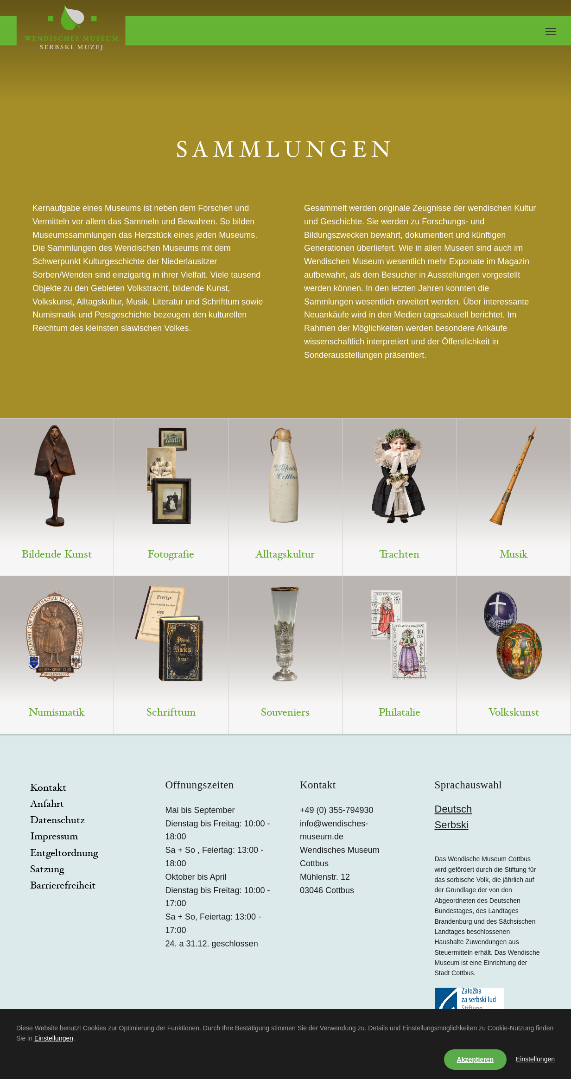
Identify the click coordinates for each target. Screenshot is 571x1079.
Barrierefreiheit (62, 886)
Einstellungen (53, 1038)
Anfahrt (47, 805)
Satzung (47, 870)
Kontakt (48, 788)
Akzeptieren (475, 1059)
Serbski (452, 825)
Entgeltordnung (64, 854)
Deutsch (453, 809)
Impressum (54, 837)
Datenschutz (57, 821)
